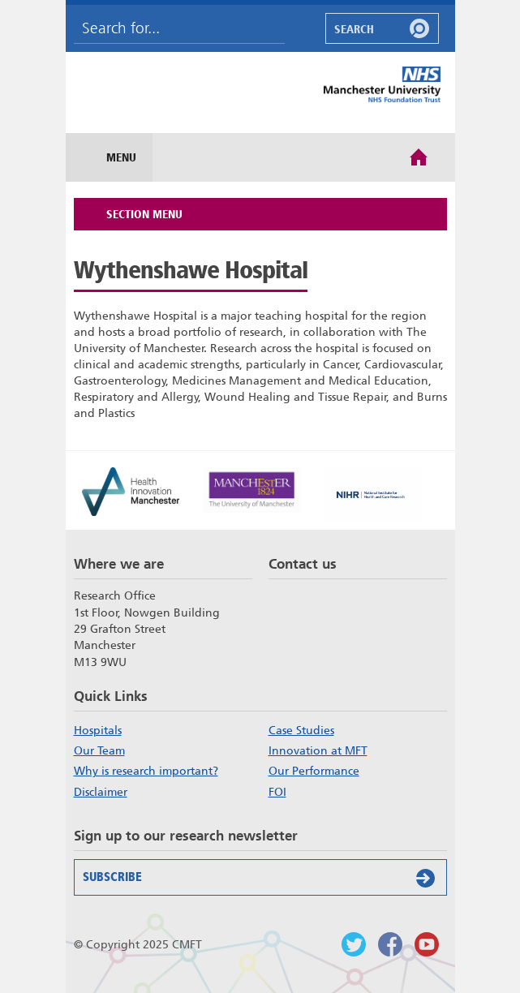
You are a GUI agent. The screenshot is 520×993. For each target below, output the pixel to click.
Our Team (99, 750)
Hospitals (98, 730)
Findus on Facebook (390, 944)
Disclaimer (100, 791)
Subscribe (262, 878)
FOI (277, 791)
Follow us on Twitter (353, 944)
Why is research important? (146, 770)
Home (418, 156)
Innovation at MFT (318, 750)
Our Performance (314, 770)
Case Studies (301, 730)
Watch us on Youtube (426, 944)
